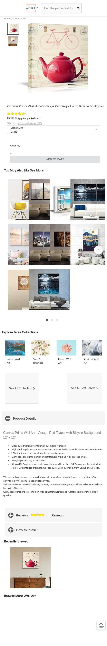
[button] (98, 250)
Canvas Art (19, 18)
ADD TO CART (55, 159)
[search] (78, 8)
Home (7, 18)
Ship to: (24, 123)
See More (36, 170)
